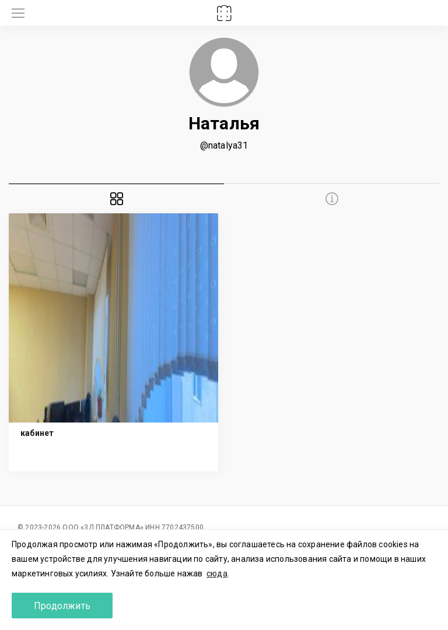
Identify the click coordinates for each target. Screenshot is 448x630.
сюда (217, 573)
